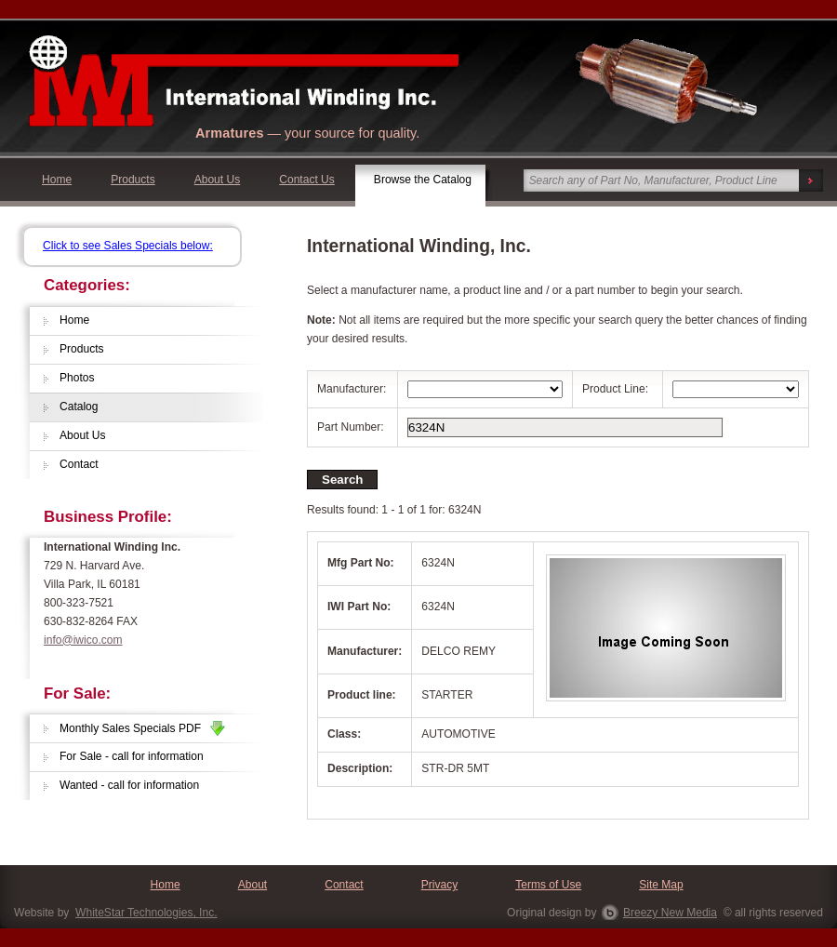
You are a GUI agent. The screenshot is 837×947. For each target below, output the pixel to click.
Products (133, 179)
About (252, 884)
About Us (217, 179)
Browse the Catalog (423, 179)
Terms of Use (548, 884)
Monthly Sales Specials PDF (142, 728)
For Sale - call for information (132, 756)
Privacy (439, 884)
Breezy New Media (670, 912)
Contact (79, 464)
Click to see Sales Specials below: (128, 245)
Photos (77, 377)
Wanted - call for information (129, 785)
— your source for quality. (307, 133)
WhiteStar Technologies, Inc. (146, 912)
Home (57, 179)
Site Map (661, 884)
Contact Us (307, 179)
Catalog (79, 406)
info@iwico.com (83, 640)
